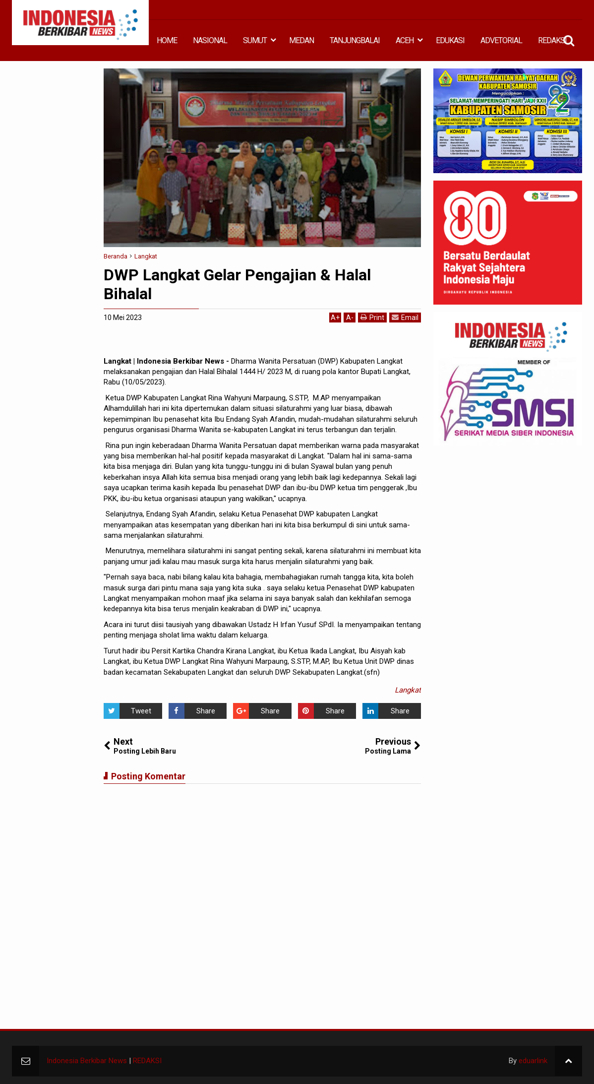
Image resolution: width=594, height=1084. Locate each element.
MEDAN (301, 40)
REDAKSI (552, 40)
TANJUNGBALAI (355, 40)
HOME (167, 40)
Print (372, 317)
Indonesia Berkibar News (87, 1060)
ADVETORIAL (501, 40)
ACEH (405, 40)
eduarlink (533, 1060)
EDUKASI (450, 40)
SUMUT (255, 40)
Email (405, 317)
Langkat (408, 690)
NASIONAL (210, 40)
